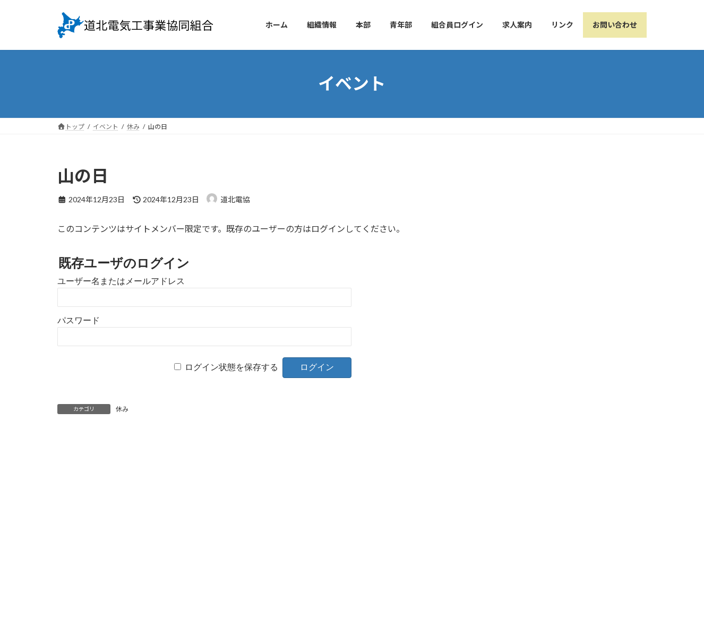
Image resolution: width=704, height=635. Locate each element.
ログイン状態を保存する (231, 367)
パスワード (78, 320)
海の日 (113, 457)
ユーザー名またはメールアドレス (121, 281)
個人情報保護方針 (290, 563)
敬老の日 (290, 457)
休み (122, 409)
